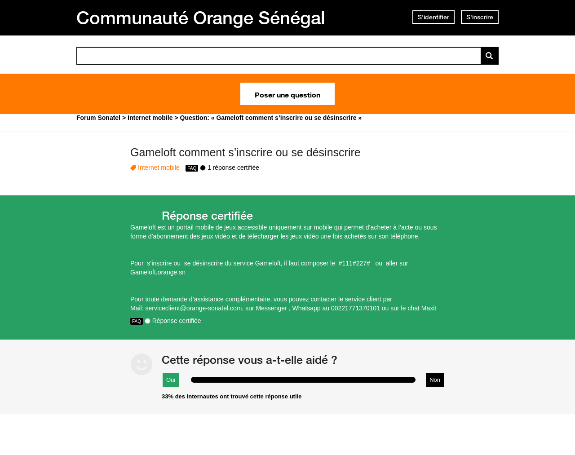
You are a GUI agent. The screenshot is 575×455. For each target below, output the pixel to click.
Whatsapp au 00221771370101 (336, 308)
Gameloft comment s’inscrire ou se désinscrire (245, 152)
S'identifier (433, 17)
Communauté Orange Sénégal (200, 17)
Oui (170, 379)
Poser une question (287, 94)
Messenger (271, 308)
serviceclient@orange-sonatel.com (193, 308)
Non (434, 379)
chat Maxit (421, 308)
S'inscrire (479, 17)
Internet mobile (159, 167)
